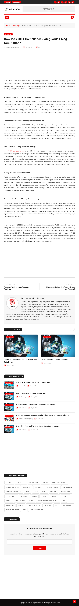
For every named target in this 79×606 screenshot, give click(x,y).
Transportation (34, 505)
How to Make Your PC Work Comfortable (31, 393)
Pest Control (65, 492)
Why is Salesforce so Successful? (54, 360)
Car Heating (22, 397)
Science (34, 496)
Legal (28, 492)
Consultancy (68, 505)
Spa (24, 510)
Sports (8, 501)
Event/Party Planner (13, 492)
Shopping (55, 496)
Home (8, 25)
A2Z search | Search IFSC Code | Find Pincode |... (34, 382)
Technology (16, 25)
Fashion (53, 492)
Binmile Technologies (25, 419)
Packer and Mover (12, 510)
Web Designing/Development (48, 501)
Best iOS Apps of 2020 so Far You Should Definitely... (35, 404)
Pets (56, 505)
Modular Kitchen (36, 510)
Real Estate (21, 483)
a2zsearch (22, 386)
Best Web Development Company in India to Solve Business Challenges (42, 415)
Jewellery (47, 505)
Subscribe (39, 548)
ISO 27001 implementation (14, 151)
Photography (11, 496)
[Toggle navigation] (7, 17)
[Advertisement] (39, 64)
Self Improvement (12, 487)
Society (65, 496)
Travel (31, 501)
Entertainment (53, 487)
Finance (45, 483)
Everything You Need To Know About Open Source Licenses (38, 426)
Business (9, 483)
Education (27, 487)
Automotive (33, 483)
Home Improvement (59, 483)
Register (16, 2)
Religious (23, 496)
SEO (64, 501)
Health (20, 505)
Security (44, 496)
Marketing (10, 505)
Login (7, 2)
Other (44, 492)
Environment (68, 487)
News (36, 492)
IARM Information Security (13, 47)
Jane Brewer (22, 408)
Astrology (39, 487)
